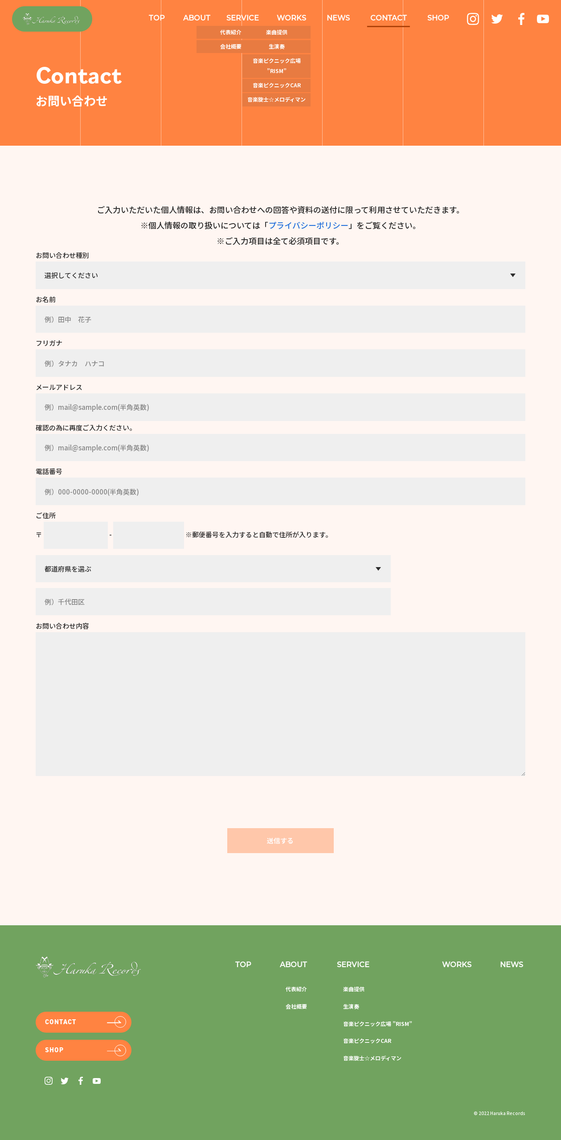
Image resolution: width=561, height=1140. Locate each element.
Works (456, 965)
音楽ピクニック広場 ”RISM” (377, 1023)
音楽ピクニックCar (367, 1040)
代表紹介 (296, 989)
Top (157, 18)
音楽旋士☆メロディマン (372, 1057)
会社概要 (296, 1006)
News (511, 965)
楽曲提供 (353, 989)
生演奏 (351, 1006)
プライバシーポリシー (308, 225)
